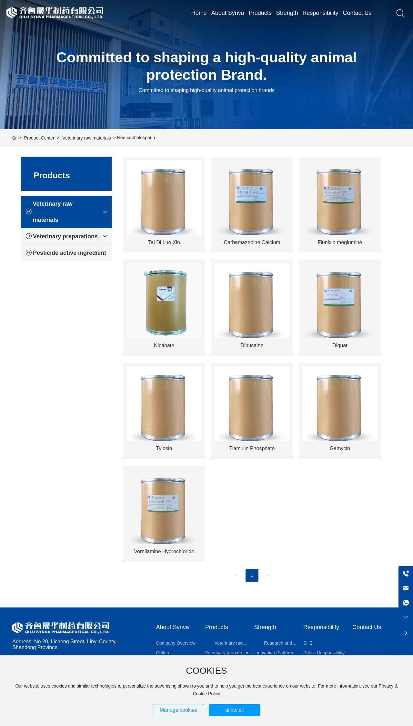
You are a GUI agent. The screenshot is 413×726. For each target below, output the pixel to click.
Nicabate (164, 345)
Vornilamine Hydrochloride (164, 551)
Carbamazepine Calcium (252, 242)
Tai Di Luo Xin (164, 242)
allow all (234, 710)
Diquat (339, 345)
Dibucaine (251, 345)
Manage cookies (178, 710)
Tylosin (164, 448)
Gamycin (340, 448)
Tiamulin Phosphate (252, 448)
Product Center (39, 137)
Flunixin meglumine (340, 242)
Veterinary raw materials (87, 137)
